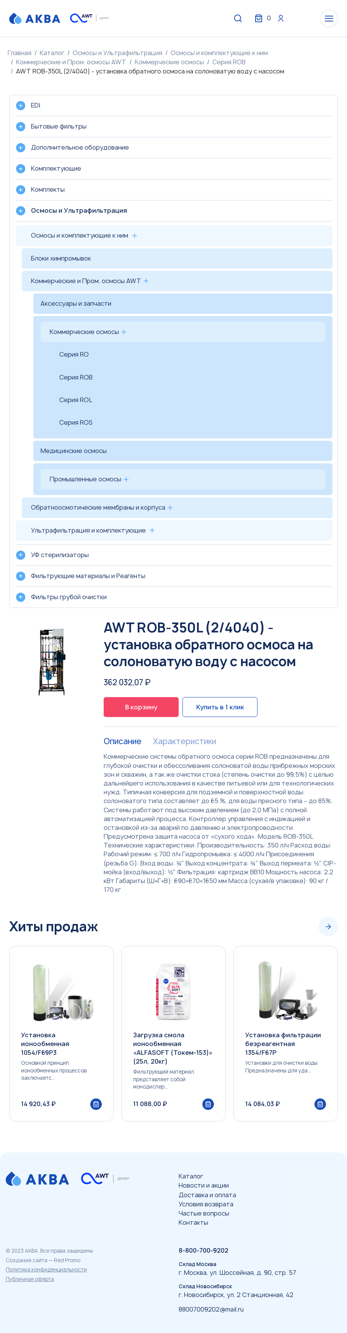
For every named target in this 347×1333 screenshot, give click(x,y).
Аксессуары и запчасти (76, 303)
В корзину (141, 707)
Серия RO (74, 354)
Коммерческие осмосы (169, 62)
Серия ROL (75, 400)
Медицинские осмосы (74, 451)
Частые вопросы (204, 1213)
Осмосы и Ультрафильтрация (117, 53)
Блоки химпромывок (61, 258)
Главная (19, 53)
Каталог (52, 53)
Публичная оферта (30, 1279)
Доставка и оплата (207, 1195)
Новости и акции (204, 1185)
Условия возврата (206, 1204)
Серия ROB (229, 62)
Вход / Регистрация (281, 18)
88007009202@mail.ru (211, 1309)
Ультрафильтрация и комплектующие (88, 530)
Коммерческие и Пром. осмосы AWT (71, 62)
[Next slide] (328, 926)
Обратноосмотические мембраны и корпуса (98, 507)
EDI (35, 105)
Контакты (193, 1222)
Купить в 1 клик (220, 707)
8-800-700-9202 (203, 1250)
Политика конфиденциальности (46, 1269)
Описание (123, 741)
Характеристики (184, 741)
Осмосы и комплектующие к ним (219, 53)
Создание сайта (26, 1260)
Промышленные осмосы (85, 479)
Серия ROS (76, 422)
